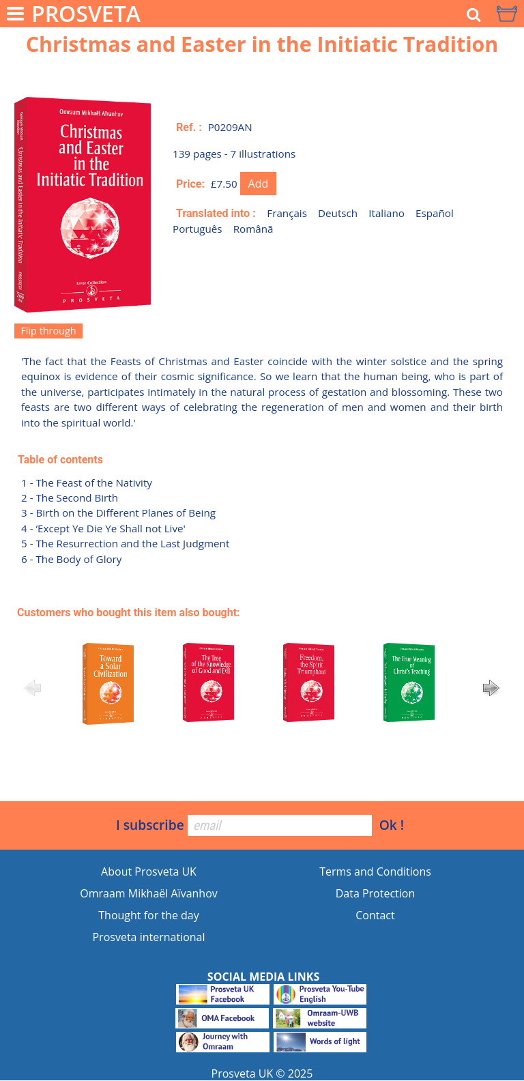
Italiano (386, 213)
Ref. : (189, 127)
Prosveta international (148, 937)
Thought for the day (148, 915)
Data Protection (376, 893)
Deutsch (338, 213)
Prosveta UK (243, 1073)
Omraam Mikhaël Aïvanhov (149, 893)
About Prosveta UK (148, 871)
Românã (253, 228)
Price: (190, 183)
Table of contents (60, 459)
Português (197, 228)
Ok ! (391, 825)
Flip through (48, 330)
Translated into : (216, 213)
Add (258, 183)
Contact (374, 915)
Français (287, 213)
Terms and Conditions (375, 871)
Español (435, 213)
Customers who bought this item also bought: (128, 612)
